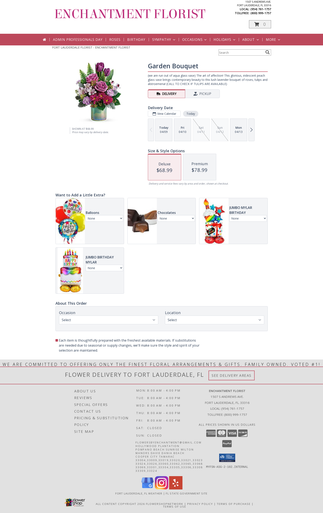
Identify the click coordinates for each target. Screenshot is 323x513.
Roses (114, 39)
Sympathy (164, 39)
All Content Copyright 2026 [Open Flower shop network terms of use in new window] (120, 504)
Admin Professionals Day (77, 39)
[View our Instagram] (161, 488)
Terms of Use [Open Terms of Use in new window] (174, 506)
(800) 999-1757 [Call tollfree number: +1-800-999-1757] (260, 13)
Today (190, 114)
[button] (260, 24)
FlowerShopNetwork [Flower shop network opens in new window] (164, 504)
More (273, 39)
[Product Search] (241, 52)
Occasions (194, 39)
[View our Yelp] (175, 488)
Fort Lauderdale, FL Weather (138, 493)
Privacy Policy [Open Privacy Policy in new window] (200, 504)
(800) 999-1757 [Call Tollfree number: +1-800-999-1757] (235, 414)
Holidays (225, 39)
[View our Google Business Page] (147, 488)
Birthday (136, 39)
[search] (267, 52)
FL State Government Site (186, 493)
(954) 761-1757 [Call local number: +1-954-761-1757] (260, 9)
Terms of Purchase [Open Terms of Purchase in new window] (234, 504)
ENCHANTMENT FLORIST (129, 14)
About (251, 39)
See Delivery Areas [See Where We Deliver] (231, 375)
